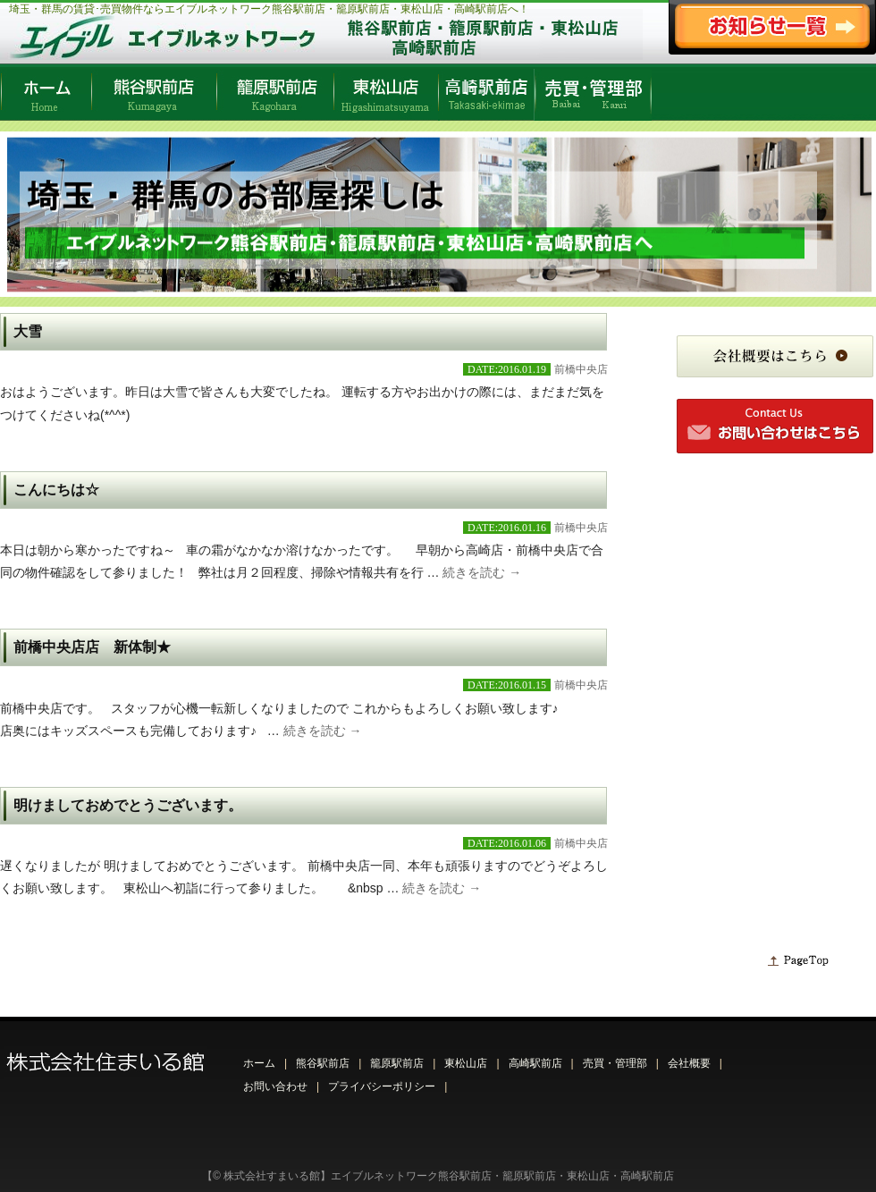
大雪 (27, 331)
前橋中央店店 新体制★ (92, 647)
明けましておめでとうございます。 (127, 805)
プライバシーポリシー (381, 1086)
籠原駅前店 (397, 1063)
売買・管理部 (615, 1063)
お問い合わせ (275, 1086)
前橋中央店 (581, 369)
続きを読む (481, 572)
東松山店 (465, 1063)
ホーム (259, 1063)
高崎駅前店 (535, 1063)
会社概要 (689, 1063)
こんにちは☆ (56, 489)
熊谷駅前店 (323, 1063)
